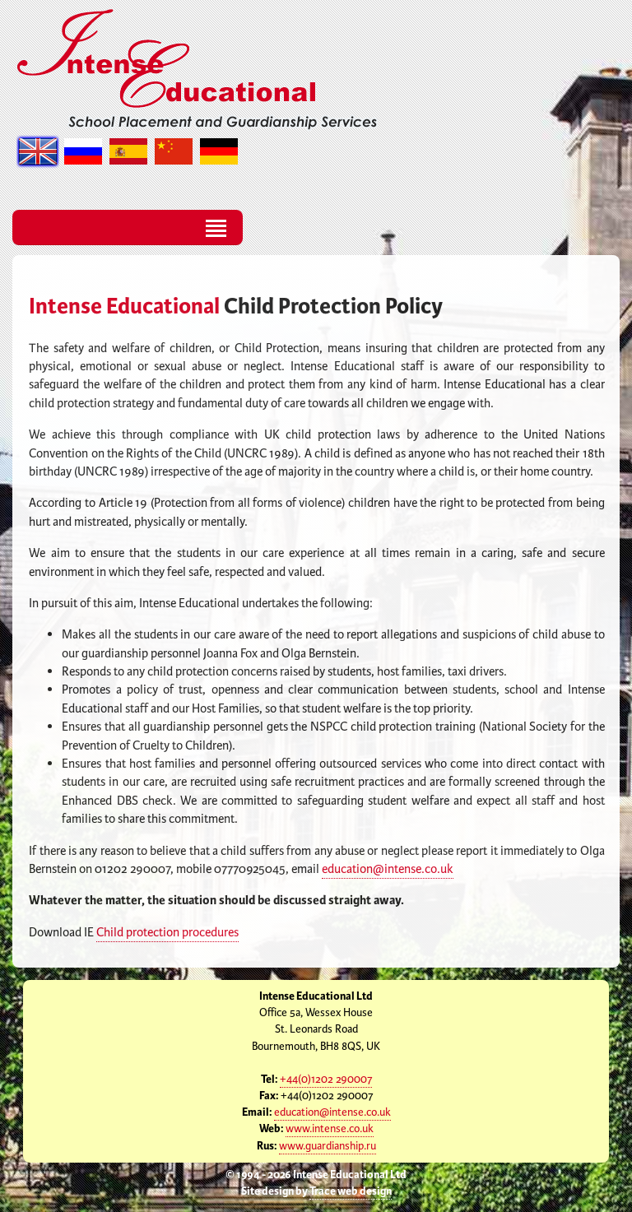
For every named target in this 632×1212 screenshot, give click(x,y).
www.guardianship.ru (327, 1146)
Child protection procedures (167, 932)
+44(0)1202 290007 (326, 1079)
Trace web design (350, 1191)
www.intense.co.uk (330, 1128)
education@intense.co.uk (387, 869)
